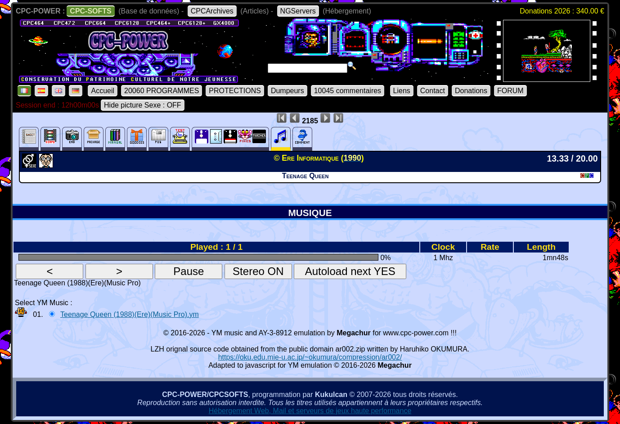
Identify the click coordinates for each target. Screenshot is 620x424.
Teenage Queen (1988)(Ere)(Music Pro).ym (129, 314)
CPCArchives (212, 11)
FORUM (510, 91)
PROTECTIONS (235, 91)
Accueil (102, 91)
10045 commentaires (347, 91)
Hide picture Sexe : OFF (142, 105)
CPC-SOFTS (90, 11)
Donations (471, 91)
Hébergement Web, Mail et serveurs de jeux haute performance (310, 411)
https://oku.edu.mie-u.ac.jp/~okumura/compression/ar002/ (310, 357)
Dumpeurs (287, 91)
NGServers (298, 11)
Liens (401, 91)
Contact (432, 91)
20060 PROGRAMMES (161, 91)
